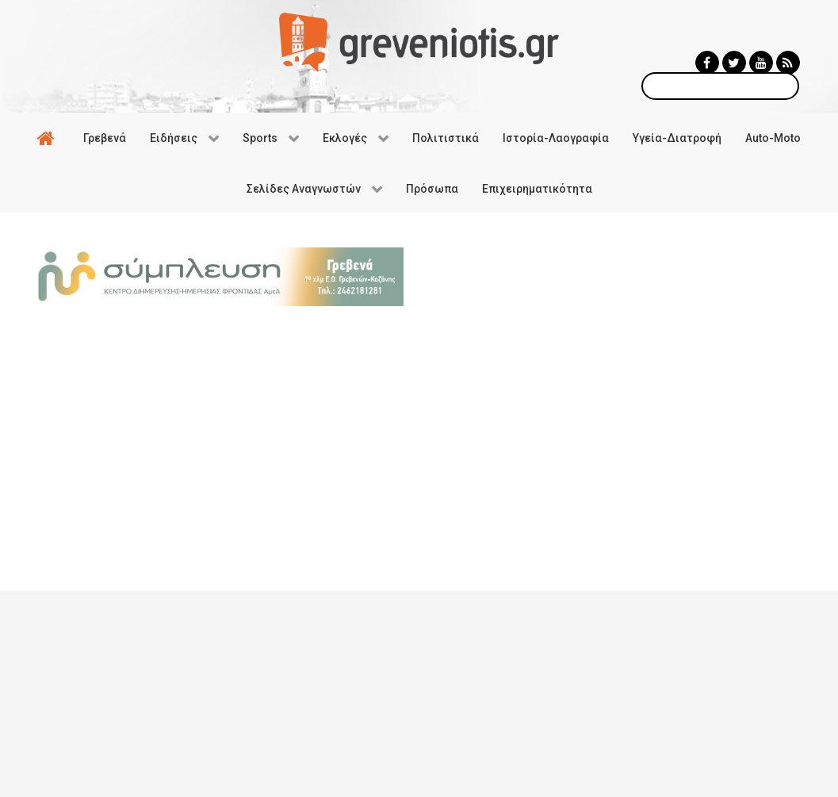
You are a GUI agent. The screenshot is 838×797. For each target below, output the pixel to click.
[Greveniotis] (418, 41)
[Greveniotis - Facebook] (707, 63)
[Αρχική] (48, 138)
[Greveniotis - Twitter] (734, 63)
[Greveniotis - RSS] (788, 63)
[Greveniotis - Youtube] (761, 63)
